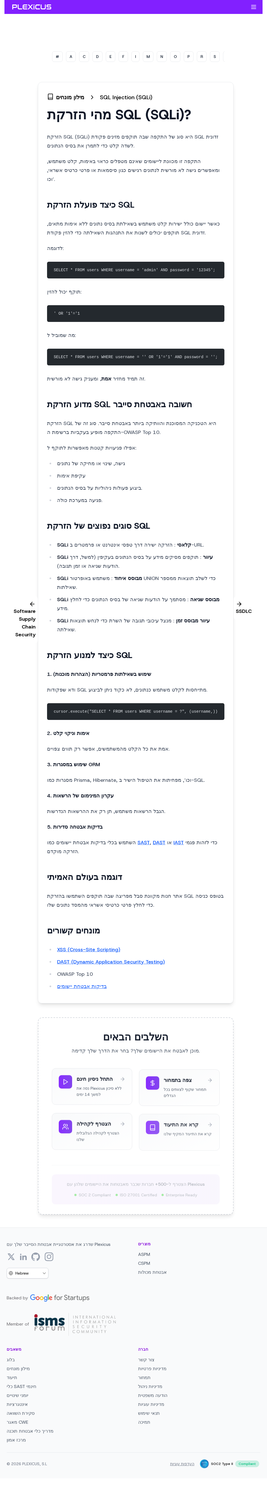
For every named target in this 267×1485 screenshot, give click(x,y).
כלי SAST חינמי (21, 1386)
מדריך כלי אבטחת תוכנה (30, 1431)
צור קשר (146, 1360)
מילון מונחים (18, 1369)
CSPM (144, 1263)
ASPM (144, 1254)
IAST (178, 842)
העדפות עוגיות (182, 1463)
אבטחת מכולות (152, 1272)
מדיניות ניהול (150, 1386)
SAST (144, 842)
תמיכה (144, 1422)
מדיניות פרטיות (152, 1369)
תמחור (144, 1377)
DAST (159, 842)
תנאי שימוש (149, 1413)
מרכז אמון (16, 1440)
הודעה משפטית (152, 1395)
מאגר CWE (17, 1422)
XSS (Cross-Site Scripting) (88, 949)
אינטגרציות (17, 1404)
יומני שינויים (17, 1395)
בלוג (11, 1360)
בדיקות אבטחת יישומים (82, 986)
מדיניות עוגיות (151, 1404)
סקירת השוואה (21, 1413)
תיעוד (12, 1377)
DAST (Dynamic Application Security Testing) (111, 962)
